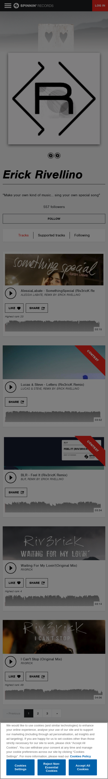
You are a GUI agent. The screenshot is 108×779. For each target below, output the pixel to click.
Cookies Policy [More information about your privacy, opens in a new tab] (80, 756)
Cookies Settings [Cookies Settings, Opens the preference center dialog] (20, 767)
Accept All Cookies (83, 767)
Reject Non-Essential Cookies (51, 767)
